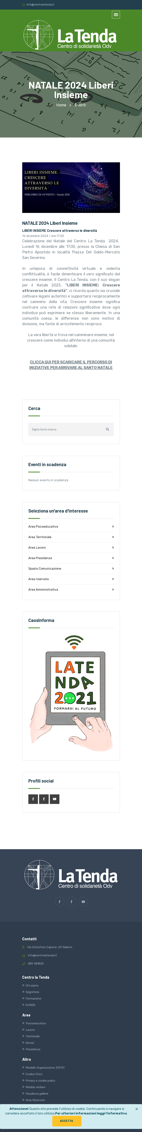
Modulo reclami (35, 1087)
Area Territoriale (71, 537)
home (61, 105)
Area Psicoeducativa (71, 526)
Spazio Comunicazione (71, 568)
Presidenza (33, 1049)
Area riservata (71, 579)
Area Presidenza (71, 558)
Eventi (80, 105)
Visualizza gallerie (37, 1093)
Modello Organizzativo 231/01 (45, 1067)
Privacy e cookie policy (40, 1080)
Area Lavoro (71, 547)
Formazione (33, 998)
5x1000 (30, 1005)
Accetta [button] (66, 1121)
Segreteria (32, 992)
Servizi (30, 1043)
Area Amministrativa (71, 589)
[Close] (136, 1108)
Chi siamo (32, 985)
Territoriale (33, 1036)
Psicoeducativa (36, 1023)
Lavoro (30, 1030)
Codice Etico (34, 1074)
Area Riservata (35, 1100)
